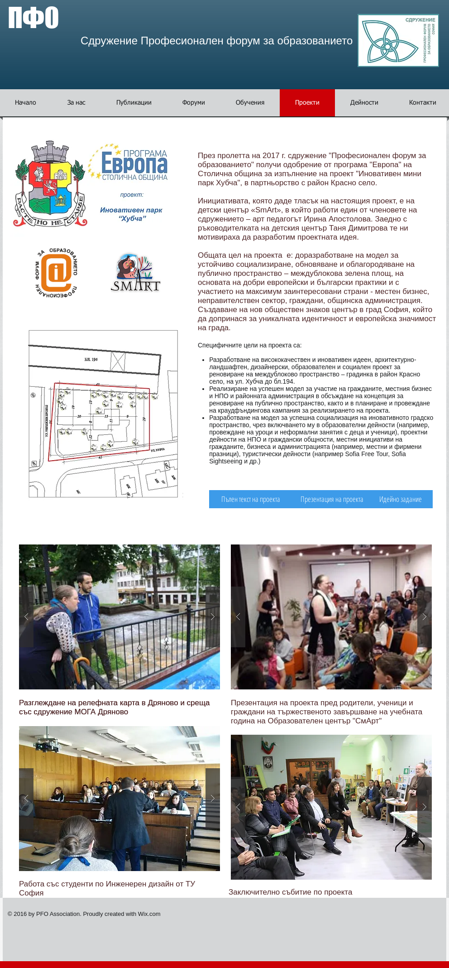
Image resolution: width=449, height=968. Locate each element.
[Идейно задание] (400, 499)
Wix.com (149, 913)
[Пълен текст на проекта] (250, 499)
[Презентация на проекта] (332, 499)
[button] (193, 102)
